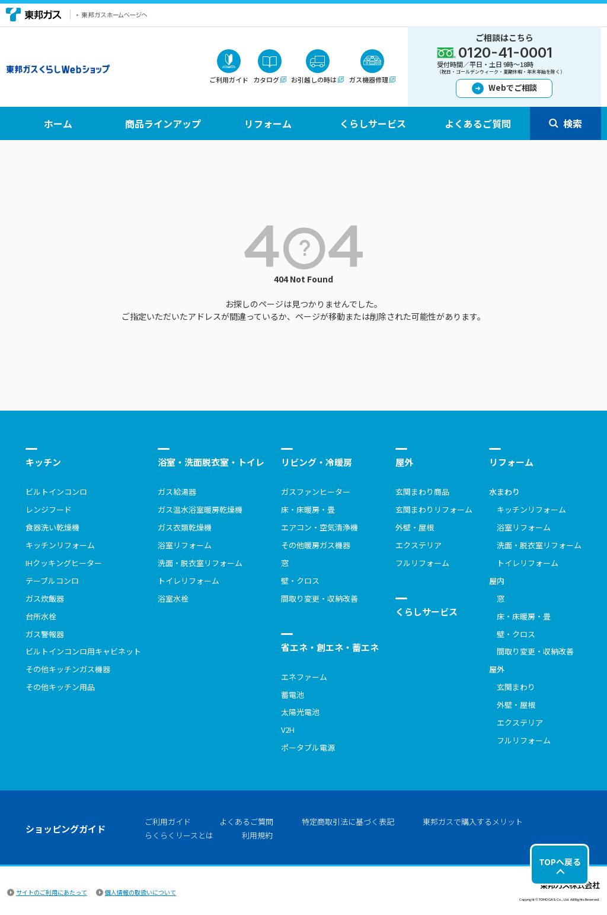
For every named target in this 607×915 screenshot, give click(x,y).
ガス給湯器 (177, 491)
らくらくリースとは (179, 835)
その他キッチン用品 (60, 686)
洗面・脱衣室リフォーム (200, 562)
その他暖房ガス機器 (315, 545)
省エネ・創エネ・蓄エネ (330, 647)
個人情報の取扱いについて (140, 892)
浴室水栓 (173, 598)
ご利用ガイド (168, 821)
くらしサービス (426, 611)
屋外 (404, 462)
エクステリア (418, 545)
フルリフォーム (422, 562)
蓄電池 (292, 694)
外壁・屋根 (414, 527)
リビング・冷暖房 (316, 462)
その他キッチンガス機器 (67, 669)
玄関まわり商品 (422, 491)
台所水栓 (40, 616)
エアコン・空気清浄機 (319, 527)
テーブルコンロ (52, 580)
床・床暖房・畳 (308, 509)
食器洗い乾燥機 (52, 527)
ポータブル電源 (308, 747)
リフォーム (511, 462)
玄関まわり (516, 686)
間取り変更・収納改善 (319, 598)
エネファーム (304, 676)
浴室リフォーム (185, 545)
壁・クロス (300, 580)
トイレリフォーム (188, 580)
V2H (288, 729)
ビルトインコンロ (56, 491)
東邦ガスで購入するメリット (473, 821)
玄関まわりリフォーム (433, 509)
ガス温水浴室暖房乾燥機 (200, 509)
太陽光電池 (300, 711)
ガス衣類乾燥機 (185, 527)
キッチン (43, 462)
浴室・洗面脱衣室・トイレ (211, 462)
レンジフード (48, 509)
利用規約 (257, 835)
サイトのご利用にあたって (51, 892)
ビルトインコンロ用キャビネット (83, 651)
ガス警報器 (44, 634)
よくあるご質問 (246, 821)
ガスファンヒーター (315, 491)
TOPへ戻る (560, 862)
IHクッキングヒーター (63, 562)
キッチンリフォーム (60, 545)
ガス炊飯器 (44, 598)
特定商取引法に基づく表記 (348, 821)
